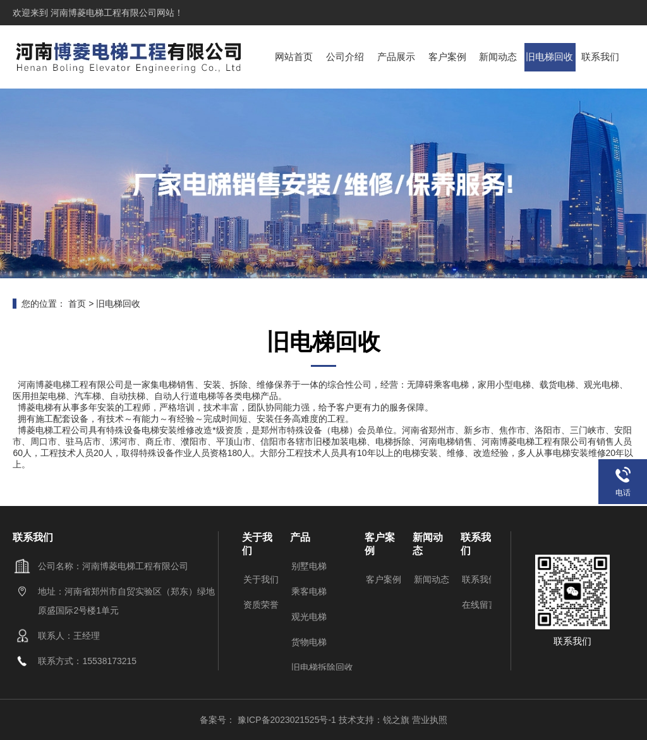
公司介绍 (346, 56)
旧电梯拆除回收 (322, 667)
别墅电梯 (309, 566)
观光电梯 (309, 617)
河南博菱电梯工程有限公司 (102, 13)
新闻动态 (498, 56)
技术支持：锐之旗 (374, 720)
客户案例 (447, 56)
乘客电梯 (309, 591)
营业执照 (429, 720)
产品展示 (397, 56)
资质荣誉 (261, 605)
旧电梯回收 (550, 56)
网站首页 (294, 56)
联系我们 (601, 56)
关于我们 (261, 579)
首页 (77, 304)
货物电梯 (309, 642)
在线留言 (479, 605)
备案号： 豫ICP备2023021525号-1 (269, 720)
